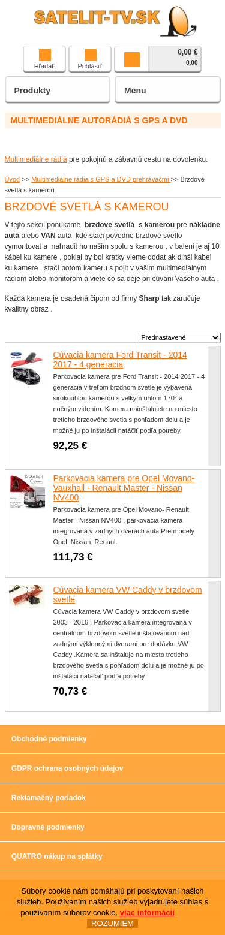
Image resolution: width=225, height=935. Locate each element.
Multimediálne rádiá (36, 159)
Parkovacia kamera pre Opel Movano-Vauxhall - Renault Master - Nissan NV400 (124, 487)
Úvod (12, 179)
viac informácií (147, 913)
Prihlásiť (89, 59)
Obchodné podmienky (49, 739)
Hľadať (44, 59)
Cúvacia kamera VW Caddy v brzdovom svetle (127, 594)
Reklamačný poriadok (48, 798)
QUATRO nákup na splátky (57, 856)
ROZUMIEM (112, 923)
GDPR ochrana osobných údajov (67, 768)
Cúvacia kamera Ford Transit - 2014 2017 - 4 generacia (120, 359)
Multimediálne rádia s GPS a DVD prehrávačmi (100, 179)
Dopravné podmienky (48, 827)
